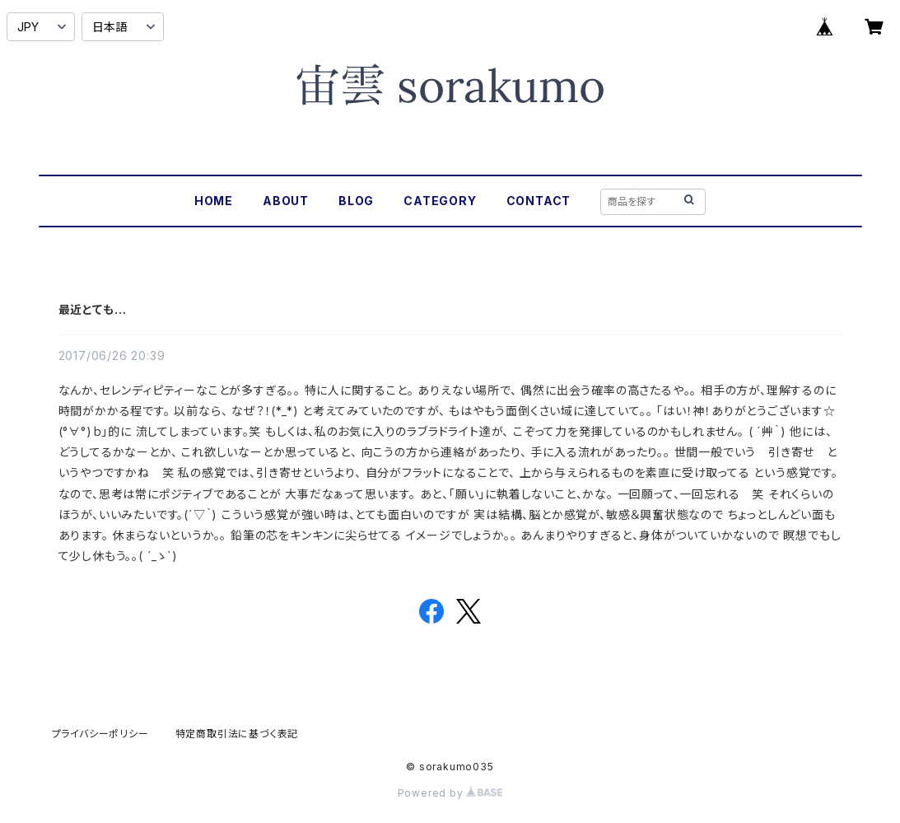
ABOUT (286, 201)
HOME (213, 201)
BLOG (356, 201)
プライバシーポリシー (100, 733)
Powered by (450, 793)
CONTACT (538, 201)
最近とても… (92, 309)
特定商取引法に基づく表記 (237, 733)
